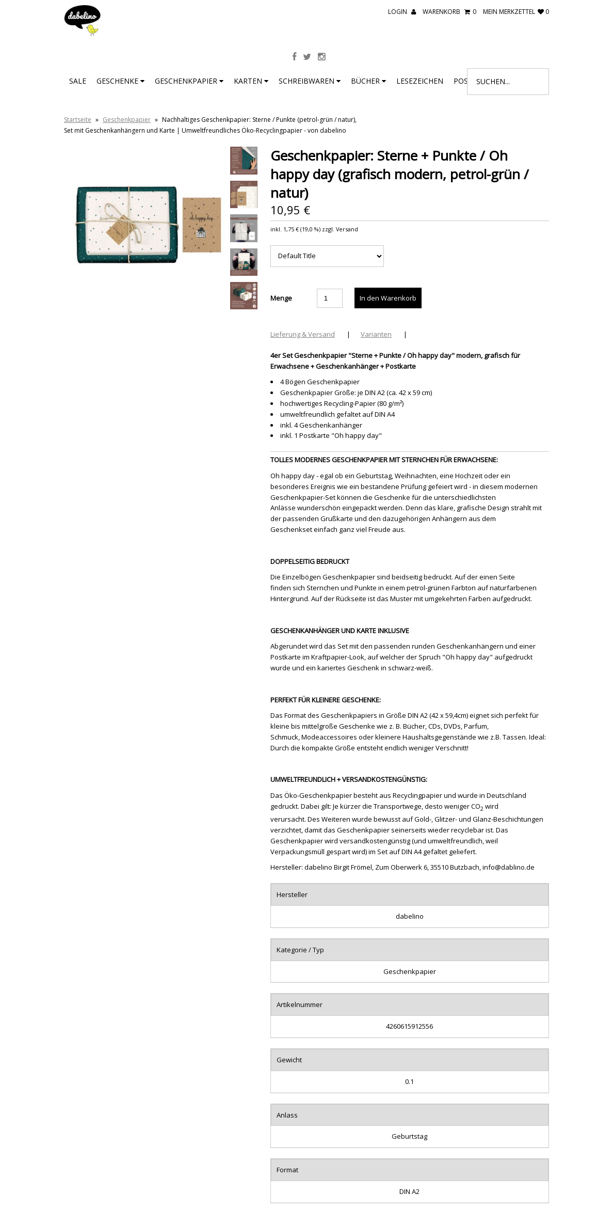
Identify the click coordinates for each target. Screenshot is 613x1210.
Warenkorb (449, 11)
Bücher (368, 81)
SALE (77, 81)
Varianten (376, 334)
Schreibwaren (310, 81)
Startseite (77, 119)
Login (402, 11)
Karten (251, 81)
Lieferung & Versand (302, 334)
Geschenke (120, 81)
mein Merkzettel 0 (516, 11)
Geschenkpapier (189, 81)
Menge (281, 298)
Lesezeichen (419, 81)
